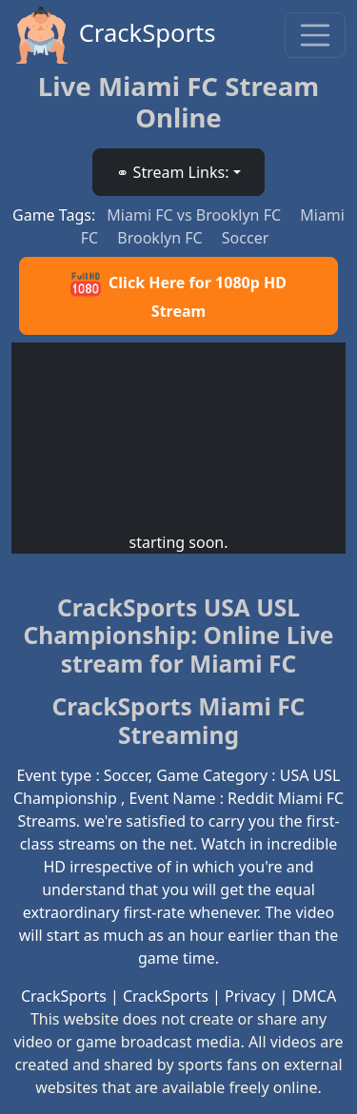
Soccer (245, 237)
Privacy (250, 996)
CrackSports (113, 35)
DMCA (314, 996)
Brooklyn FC (162, 237)
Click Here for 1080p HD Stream (178, 295)
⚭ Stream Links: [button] (172, 172)
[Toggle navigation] (315, 35)
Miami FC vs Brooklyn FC (196, 215)
